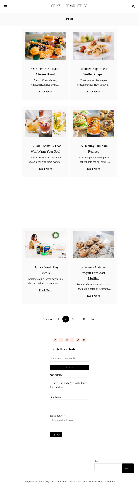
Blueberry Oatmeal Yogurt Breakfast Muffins (93, 272)
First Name (55, 397)
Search (98, 461)
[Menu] (5, 6)
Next (94, 319)
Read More (45, 91)
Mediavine (109, 481)
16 (84, 319)
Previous (47, 319)
